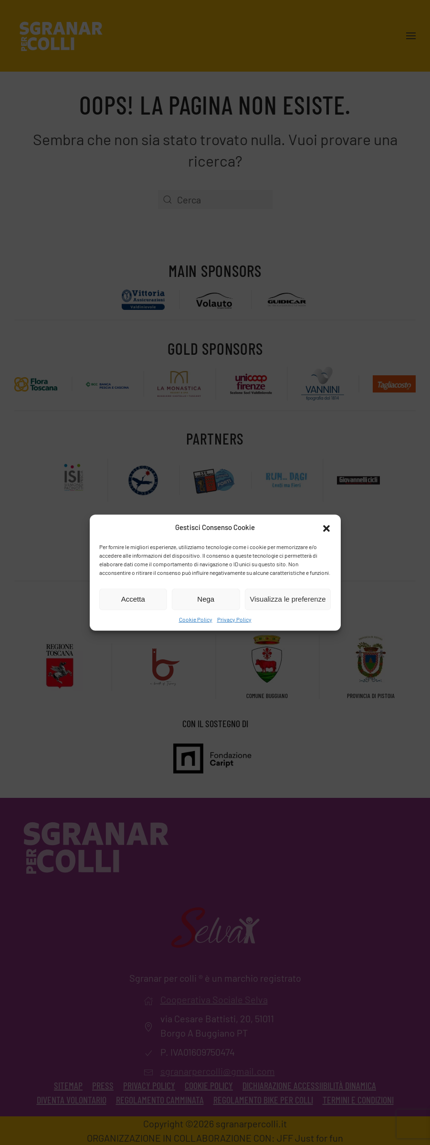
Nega (205, 599)
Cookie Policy (195, 618)
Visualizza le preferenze (288, 599)
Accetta (133, 599)
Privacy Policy (234, 618)
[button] (326, 527)
